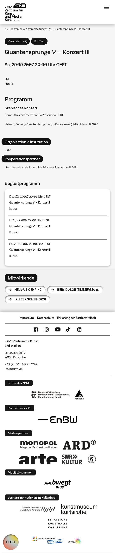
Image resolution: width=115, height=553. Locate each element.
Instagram (47, 329)
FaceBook (36, 329)
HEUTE (11, 542)
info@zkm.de (13, 369)
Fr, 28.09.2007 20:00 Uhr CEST (29, 220)
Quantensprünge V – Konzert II (30, 226)
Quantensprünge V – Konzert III (30, 249)
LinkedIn (79, 329)
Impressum (26, 317)
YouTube (57, 329)
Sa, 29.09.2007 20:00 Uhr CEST (29, 244)
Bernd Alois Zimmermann (78, 289)
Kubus (9, 83)
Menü (106, 7)
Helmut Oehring (28, 289)
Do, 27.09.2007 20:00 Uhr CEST (30, 196)
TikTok (68, 329)
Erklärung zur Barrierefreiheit (76, 317)
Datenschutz (45, 317)
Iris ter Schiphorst (31, 299)
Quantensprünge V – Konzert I (29, 202)
